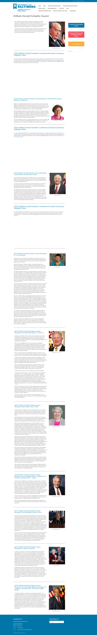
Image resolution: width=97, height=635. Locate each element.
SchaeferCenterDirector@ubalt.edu (25, 629)
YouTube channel (34, 62)
